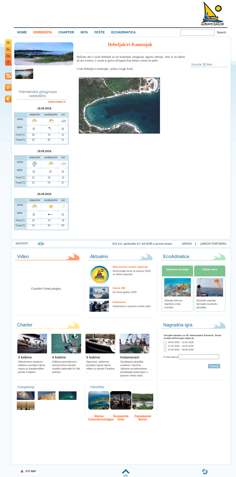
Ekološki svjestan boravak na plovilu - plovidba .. (207, 304)
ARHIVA (187, 243)
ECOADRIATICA (123, 32)
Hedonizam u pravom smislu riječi (131, 306)
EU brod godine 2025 (125, 292)
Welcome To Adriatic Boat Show (212, 13)
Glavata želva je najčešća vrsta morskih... (173, 304)
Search (221, 32)
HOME (22, 32)
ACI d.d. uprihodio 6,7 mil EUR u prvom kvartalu (163, 243)
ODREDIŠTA (42, 32)
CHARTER (66, 32)
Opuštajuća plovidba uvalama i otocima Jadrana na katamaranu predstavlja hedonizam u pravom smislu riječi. (134, 368)
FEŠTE (99, 32)
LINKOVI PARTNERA (213, 243)
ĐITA (84, 32)
